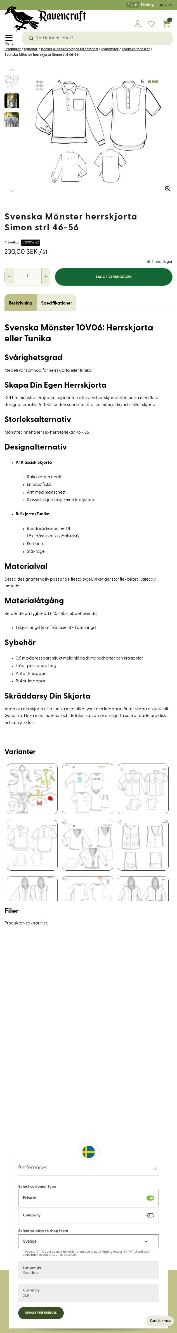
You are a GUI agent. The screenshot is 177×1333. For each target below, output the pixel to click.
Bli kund (166, 5)
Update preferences (41, 1313)
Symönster (110, 49)
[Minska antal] (9, 276)
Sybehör (30, 49)
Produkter (12, 49)
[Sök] (31, 38)
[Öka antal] (45, 276)
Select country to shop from (43, 1231)
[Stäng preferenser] (155, 1168)
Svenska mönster (136, 49)
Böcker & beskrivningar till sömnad (69, 49)
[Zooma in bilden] (166, 187)
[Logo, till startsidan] (45, 19)
